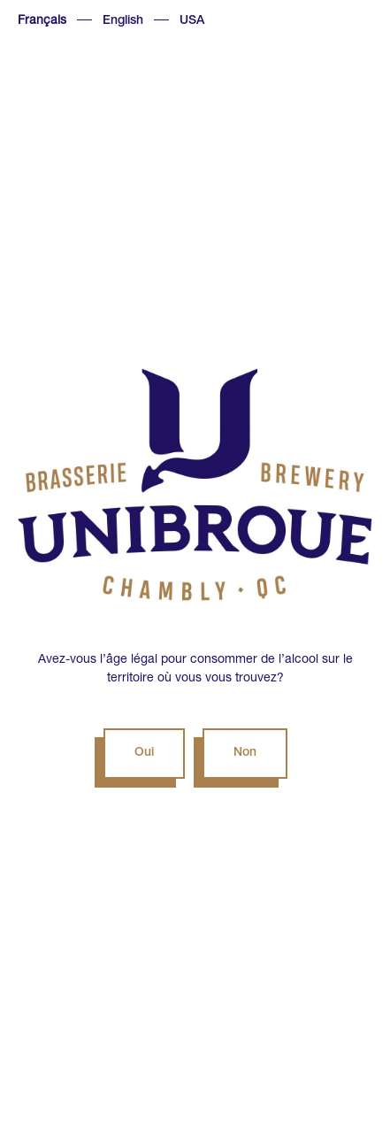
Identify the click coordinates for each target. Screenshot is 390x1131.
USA (192, 21)
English (123, 21)
